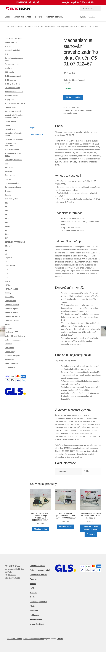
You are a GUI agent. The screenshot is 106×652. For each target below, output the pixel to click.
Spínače (8, 195)
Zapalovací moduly (12, 320)
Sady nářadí (9, 359)
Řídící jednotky (10, 175)
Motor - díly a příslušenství (15, 336)
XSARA (8, 285)
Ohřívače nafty (10, 121)
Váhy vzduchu (10, 301)
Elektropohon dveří (12, 84)
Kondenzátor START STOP (15, 103)
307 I (6, 214)
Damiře (60, 639)
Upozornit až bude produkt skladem (91, 528)
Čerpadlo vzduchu (12, 64)
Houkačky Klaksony (12, 88)
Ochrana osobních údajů (40, 570)
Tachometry (9, 297)
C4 (6, 261)
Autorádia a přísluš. (12, 50)
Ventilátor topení (11, 309)
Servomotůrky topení (13, 187)
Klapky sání (9, 99)
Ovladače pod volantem (14, 139)
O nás (32, 597)
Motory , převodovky (13, 340)
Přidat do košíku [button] (40, 529)
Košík (32, 588)
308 (6, 222)
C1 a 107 (8, 246)
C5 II (41, 26)
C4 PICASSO (10, 265)
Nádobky (8, 344)
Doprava (38, 17)
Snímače (8, 191)
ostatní (7, 125)
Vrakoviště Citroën (37, 566)
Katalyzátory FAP (11, 332)
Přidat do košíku (73, 97)
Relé (6, 164)
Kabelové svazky (11, 96)
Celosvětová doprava (38, 575)
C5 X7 (7, 277)
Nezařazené (9, 348)
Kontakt (33, 584)
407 (6, 230)
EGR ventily (9, 72)
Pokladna (34, 611)
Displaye (8, 68)
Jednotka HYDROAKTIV (14, 92)
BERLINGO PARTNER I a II (15, 242)
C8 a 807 (8, 281)
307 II (7, 218)
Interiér (7, 324)
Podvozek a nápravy (13, 355)
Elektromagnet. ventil (13, 76)
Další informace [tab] (36, 134)
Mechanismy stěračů (13, 111)
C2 (6, 250)
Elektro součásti (17, 26)
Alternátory (9, 46)
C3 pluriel (8, 258)
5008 (6, 234)
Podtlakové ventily (12, 149)
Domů (7, 17)
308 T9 (7, 226)
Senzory (8, 179)
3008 (6, 211)
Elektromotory (10, 80)
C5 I (72, 110)
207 (6, 207)
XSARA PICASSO (11, 289)
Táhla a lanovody (11, 363)
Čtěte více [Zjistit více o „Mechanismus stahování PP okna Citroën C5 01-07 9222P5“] (91, 534)
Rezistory (8, 171)
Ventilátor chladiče (12, 305)
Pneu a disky (10, 352)
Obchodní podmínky (55, 17)
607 (6, 238)
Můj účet (33, 593)
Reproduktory (10, 167)
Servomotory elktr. (12, 183)
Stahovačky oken (31, 26)
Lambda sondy (10, 107)
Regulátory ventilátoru (13, 160)
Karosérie (8, 328)
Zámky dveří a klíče (12, 316)
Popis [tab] (32, 128)
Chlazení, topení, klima (13, 38)
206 (6, 203)
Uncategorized (10, 367)
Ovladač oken (10, 129)
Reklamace (34, 615)
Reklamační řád (36, 619)
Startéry (8, 293)
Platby (32, 606)
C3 (6, 254)
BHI (6, 54)
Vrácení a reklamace (22, 17)
